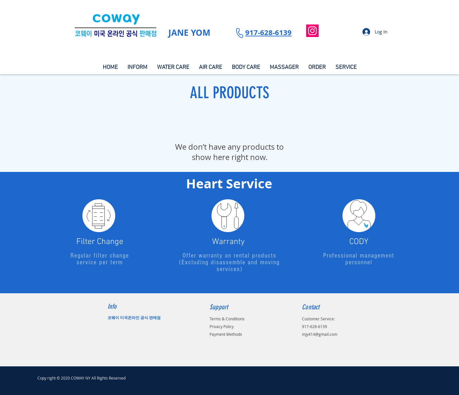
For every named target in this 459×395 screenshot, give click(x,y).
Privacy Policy (222, 326)
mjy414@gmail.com (319, 334)
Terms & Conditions (227, 318)
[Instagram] (312, 30)
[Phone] (239, 33)
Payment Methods (226, 334)
